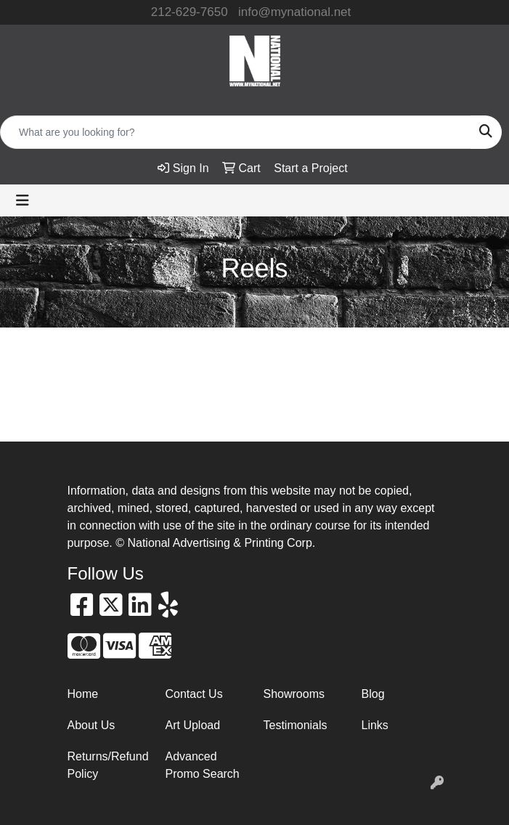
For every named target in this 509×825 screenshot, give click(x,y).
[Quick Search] (235, 132)
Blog (373, 694)
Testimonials (295, 725)
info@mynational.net (294, 12)
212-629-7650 (189, 12)
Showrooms (294, 694)
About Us (91, 725)
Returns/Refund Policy (108, 765)
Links (375, 725)
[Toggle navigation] (22, 200)
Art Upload (193, 725)
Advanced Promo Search (203, 765)
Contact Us (194, 694)
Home (83, 694)
